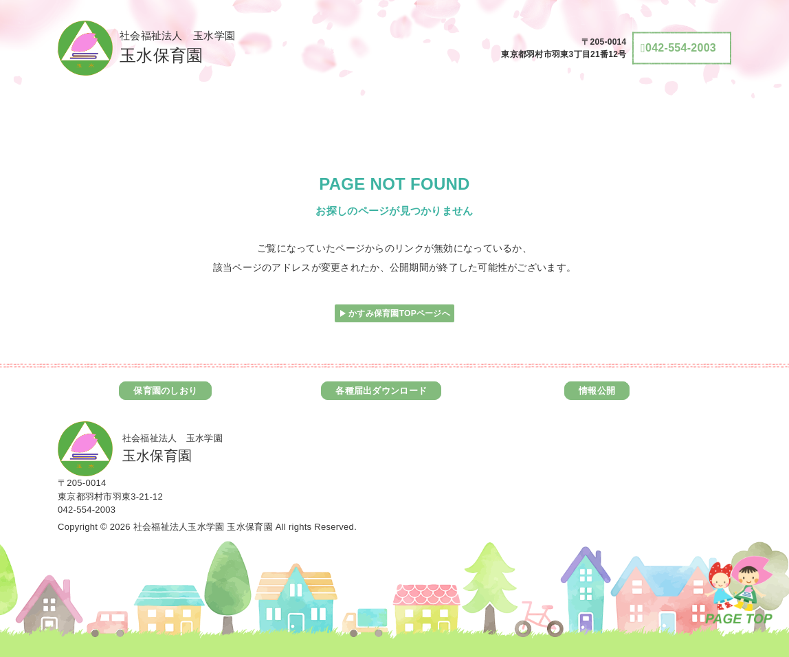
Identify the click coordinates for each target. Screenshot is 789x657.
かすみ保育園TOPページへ (399, 313)
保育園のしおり (165, 391)
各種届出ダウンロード (381, 391)
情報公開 (597, 391)
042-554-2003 (86, 509)
